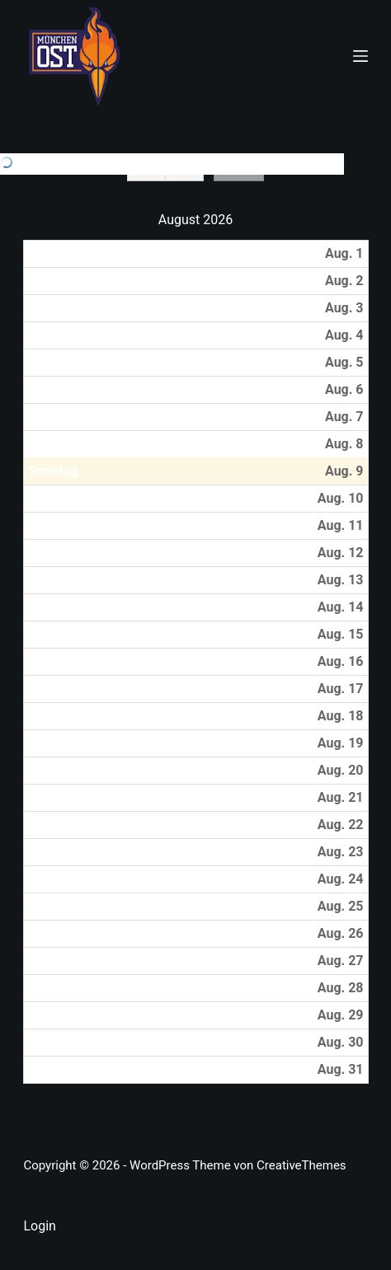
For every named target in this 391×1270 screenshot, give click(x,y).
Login (39, 1226)
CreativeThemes (301, 1165)
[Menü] (360, 56)
